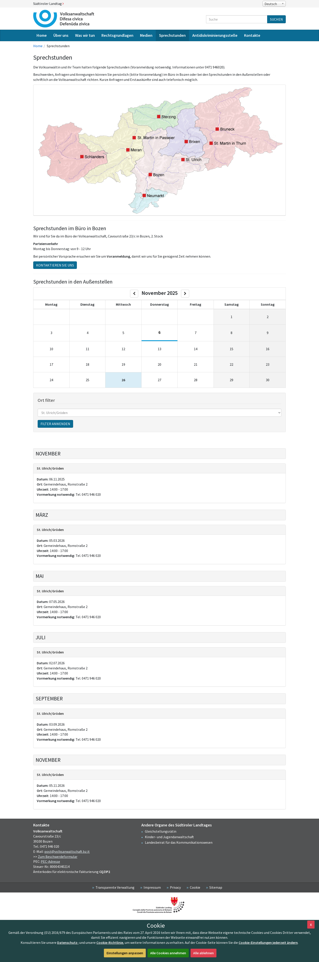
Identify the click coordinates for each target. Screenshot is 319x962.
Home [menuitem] (42, 35)
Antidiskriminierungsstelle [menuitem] (214, 35)
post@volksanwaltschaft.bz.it (67, 851)
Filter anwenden (55, 424)
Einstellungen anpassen (125, 953)
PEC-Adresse (50, 861)
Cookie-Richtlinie (109, 942)
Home (38, 46)
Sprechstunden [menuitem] (172, 35)
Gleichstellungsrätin (160, 831)
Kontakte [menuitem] (252, 35)
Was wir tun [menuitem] (85, 35)
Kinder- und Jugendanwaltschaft (169, 837)
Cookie (195, 887)
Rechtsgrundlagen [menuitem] (117, 35)
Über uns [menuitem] (60, 35)
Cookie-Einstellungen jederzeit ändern (268, 942)
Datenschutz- (68, 942)
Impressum (152, 887)
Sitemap (215, 887)
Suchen (276, 19)
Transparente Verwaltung (114, 887)
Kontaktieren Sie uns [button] (55, 265)
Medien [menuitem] (146, 35)
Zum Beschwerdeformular (57, 856)
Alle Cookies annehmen (168, 953)
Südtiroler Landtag (48, 3)
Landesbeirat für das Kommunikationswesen (178, 842)
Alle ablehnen (203, 953)
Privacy (175, 887)
